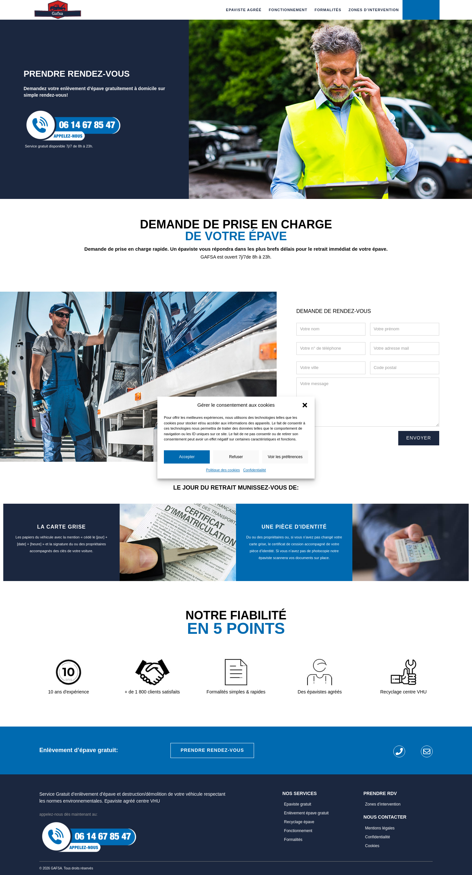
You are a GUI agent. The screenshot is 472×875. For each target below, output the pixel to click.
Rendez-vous (421, 10)
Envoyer (418, 437)
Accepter (186, 457)
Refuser (236, 457)
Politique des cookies (223, 470)
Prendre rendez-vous (212, 750)
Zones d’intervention (373, 10)
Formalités (328, 10)
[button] (305, 405)
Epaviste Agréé (244, 10)
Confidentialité (254, 470)
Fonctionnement (288, 10)
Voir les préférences (285, 457)
